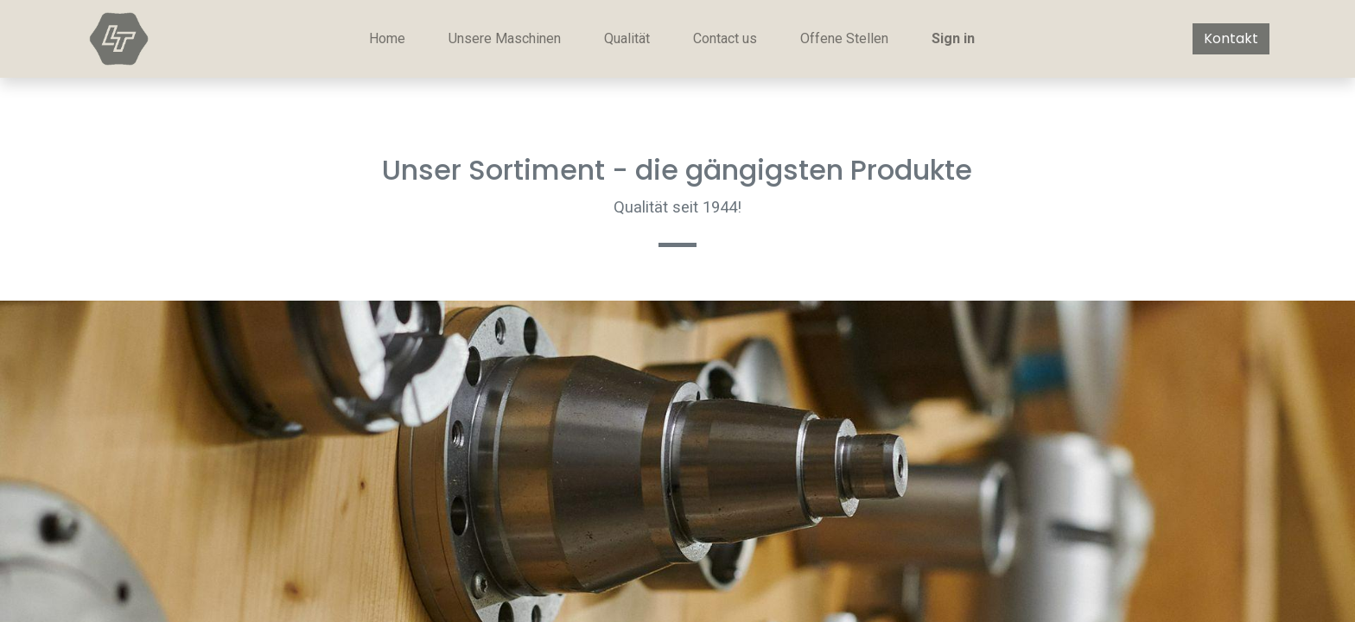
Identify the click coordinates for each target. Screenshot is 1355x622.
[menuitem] (387, 39)
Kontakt (1231, 38)
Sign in (953, 38)
